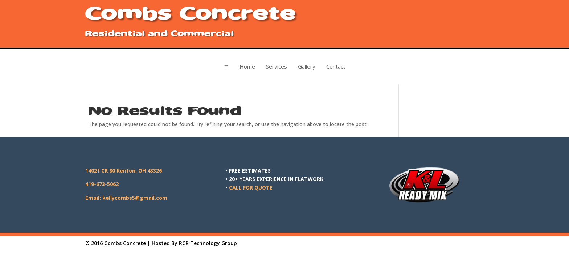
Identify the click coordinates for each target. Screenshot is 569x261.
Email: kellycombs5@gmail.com (126, 197)
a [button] (226, 66)
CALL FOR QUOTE (251, 187)
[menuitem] (247, 66)
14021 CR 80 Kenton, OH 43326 (123, 170)
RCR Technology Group (208, 243)
